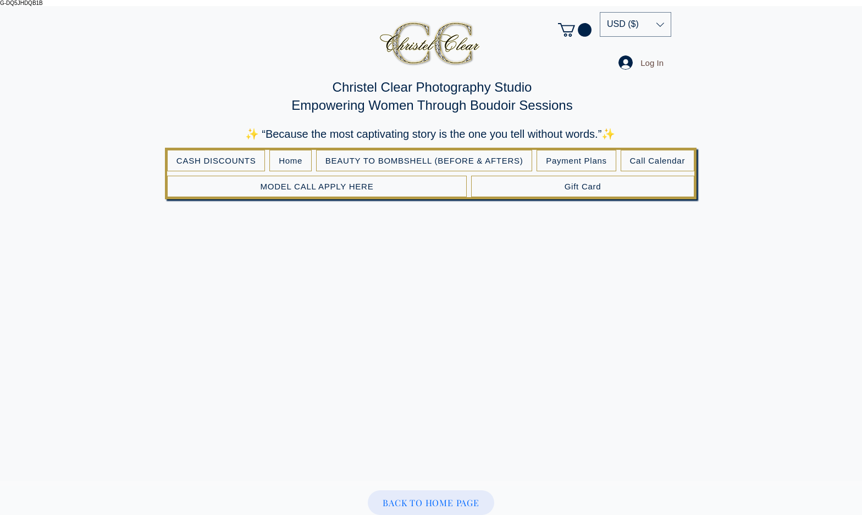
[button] (575, 30)
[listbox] (635, 24)
